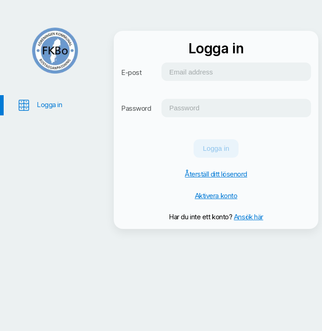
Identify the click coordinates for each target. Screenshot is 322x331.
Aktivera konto (216, 195)
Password (136, 108)
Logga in (216, 148)
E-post (131, 72)
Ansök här (248, 216)
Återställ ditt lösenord (216, 174)
